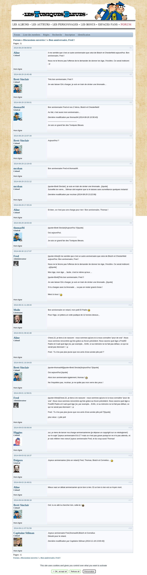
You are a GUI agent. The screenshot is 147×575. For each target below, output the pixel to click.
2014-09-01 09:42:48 (23, 333)
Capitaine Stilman (23, 532)
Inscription (70, 34)
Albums (21, 24)
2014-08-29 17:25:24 (23, 205)
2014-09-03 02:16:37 (23, 455)
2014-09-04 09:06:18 (23, 500)
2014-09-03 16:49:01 (23, 482)
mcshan (17, 168)
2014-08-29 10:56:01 (23, 102)
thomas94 (19, 107)
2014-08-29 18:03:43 (23, 223)
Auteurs (41, 24)
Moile (16, 309)
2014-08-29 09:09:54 (23, 48)
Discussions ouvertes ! (34, 40)
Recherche (57, 34)
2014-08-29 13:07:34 (23, 136)
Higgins (17, 432)
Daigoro (18, 460)
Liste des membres (31, 34)
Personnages (65, 24)
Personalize (89, 571)
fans (107, 24)
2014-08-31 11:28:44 (23, 305)
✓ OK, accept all (60, 571)
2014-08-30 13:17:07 (23, 251)
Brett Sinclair (21, 79)
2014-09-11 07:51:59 (23, 528)
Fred (16, 256)
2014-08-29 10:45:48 (23, 74)
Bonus (87, 24)
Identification (84, 34)
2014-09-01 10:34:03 (23, 363)
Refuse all (75, 571)
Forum (125, 24)
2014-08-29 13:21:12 (23, 181)
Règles (46, 34)
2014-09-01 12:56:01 (23, 393)
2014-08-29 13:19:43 (23, 164)
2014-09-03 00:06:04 (23, 428)
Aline (16, 52)
